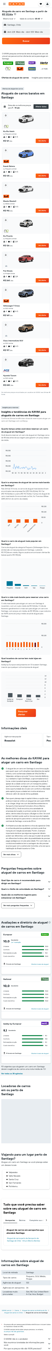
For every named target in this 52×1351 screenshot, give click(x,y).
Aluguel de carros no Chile (13, 1313)
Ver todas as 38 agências (12, 1073)
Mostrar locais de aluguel (40, 964)
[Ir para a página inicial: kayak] (17, 3)
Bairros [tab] (22, 1220)
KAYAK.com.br (6, 1310)
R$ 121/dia (7, 14)
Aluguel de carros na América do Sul (34, 1310)
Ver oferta (42, 141)
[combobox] (9, 18)
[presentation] (15, 14)
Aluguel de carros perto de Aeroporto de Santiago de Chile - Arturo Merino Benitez (23, 1239)
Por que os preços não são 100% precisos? (27, 1348)
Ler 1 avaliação (16, 942)
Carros (17, 1310)
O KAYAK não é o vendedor (27, 1338)
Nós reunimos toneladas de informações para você (27, 1343)
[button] (4, 4)
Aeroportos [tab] (10, 1220)
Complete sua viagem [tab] (38, 1220)
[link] (26, 713)
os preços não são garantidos (14, 1331)
